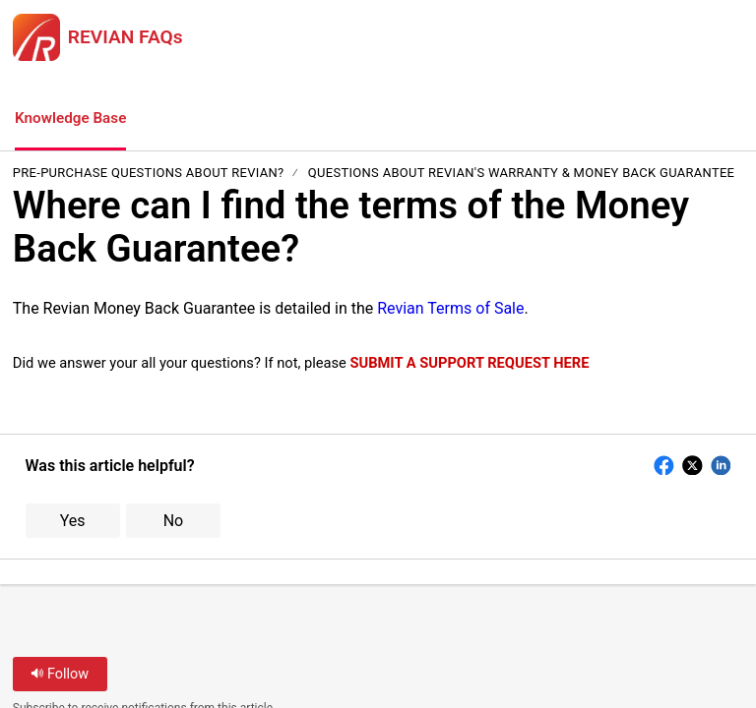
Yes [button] (73, 521)
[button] (177, 120)
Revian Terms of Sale (450, 309)
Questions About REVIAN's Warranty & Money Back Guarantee (521, 174)
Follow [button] (60, 675)
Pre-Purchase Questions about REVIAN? (148, 174)
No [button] (173, 521)
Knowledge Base (73, 118)
